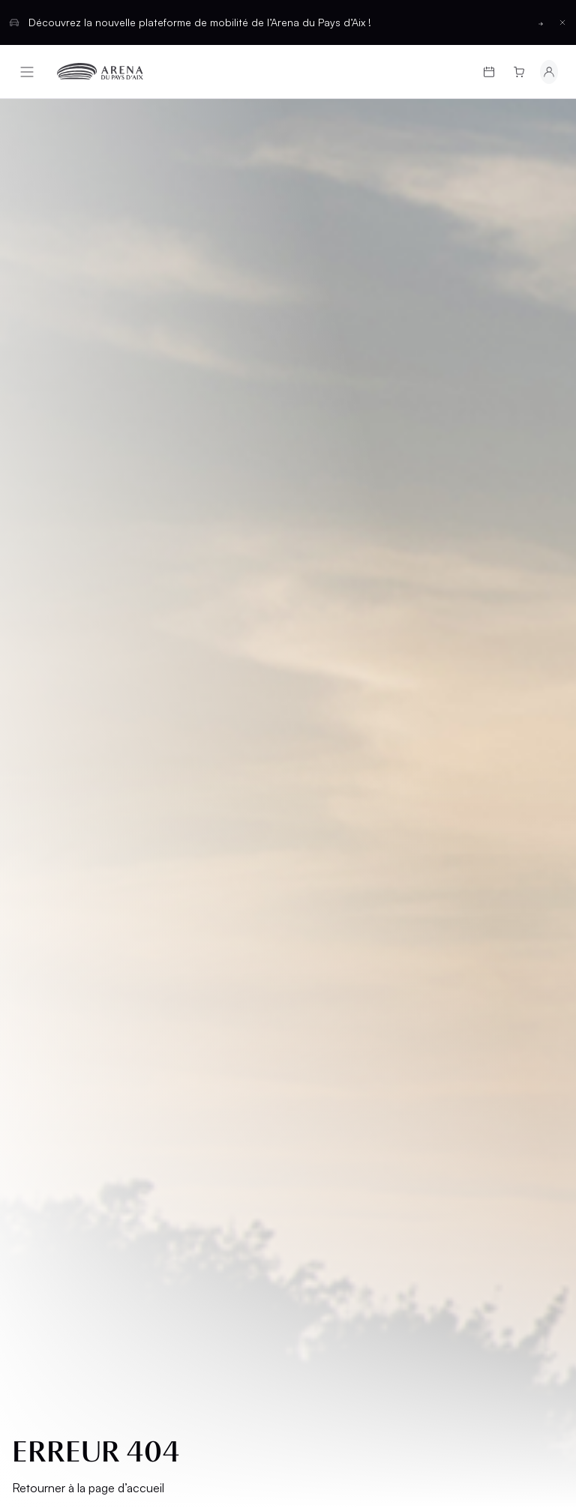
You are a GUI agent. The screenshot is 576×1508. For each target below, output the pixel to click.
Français (233, 1243)
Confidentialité (65, 1121)
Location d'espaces (328, 949)
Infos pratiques (71, 942)
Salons (321, 891)
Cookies (46, 1146)
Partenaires (335, 981)
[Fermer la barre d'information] (563, 22)
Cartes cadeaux (73, 917)
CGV (35, 1070)
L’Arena (45, 968)
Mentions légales (72, 1044)
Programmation (72, 891)
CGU (35, 1095)
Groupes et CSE (70, 993)
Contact (326, 1007)
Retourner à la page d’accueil (88, 519)
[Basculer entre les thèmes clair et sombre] (526, 1244)
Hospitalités (338, 917)
